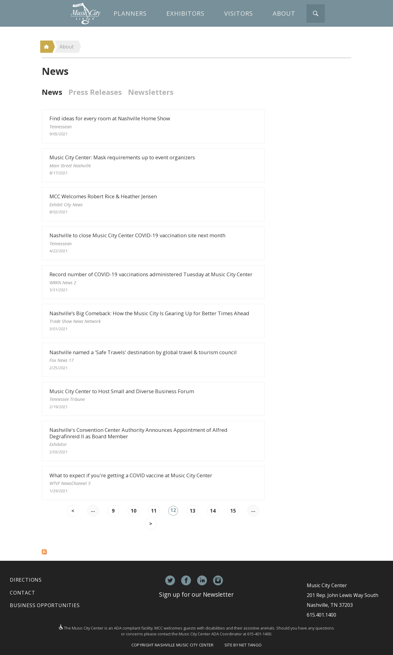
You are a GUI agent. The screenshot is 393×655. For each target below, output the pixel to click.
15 (233, 510)
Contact (22, 592)
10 (133, 510)
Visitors (238, 13)
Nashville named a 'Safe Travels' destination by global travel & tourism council (153, 360)
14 (213, 510)
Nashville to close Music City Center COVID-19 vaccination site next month (153, 243)
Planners (130, 13)
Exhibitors (185, 13)
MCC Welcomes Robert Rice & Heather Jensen (153, 204)
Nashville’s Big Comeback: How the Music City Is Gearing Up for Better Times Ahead (153, 321)
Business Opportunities (45, 605)
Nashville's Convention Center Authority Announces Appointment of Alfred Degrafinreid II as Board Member (153, 440)
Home (46, 47)
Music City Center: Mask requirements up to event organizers (153, 165)
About (284, 13)
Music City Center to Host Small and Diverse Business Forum (153, 399)
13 (192, 510)
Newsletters (150, 92)
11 (154, 510)
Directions (26, 579)
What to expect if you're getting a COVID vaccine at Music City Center (153, 483)
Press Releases (95, 92)
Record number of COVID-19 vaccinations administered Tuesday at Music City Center (153, 282)
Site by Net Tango (243, 645)
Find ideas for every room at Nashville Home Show (153, 126)
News (52, 92)
